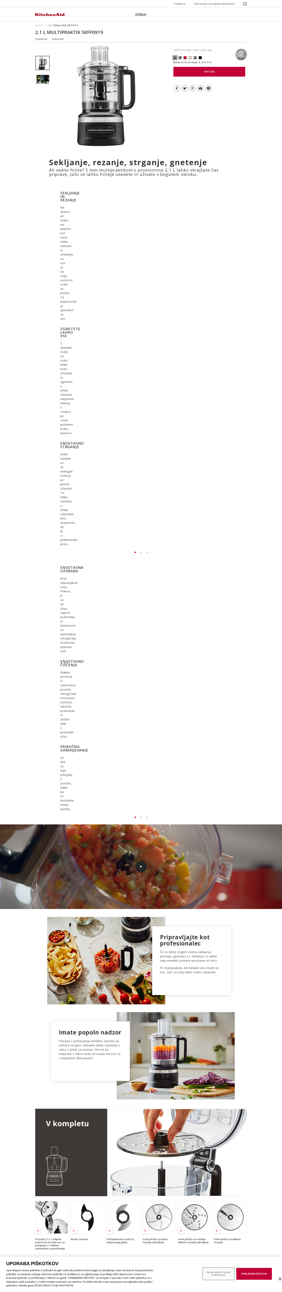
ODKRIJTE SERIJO (196, 1183)
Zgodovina (41, 1230)
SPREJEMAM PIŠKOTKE (254, 1274)
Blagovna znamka (45, 1224)
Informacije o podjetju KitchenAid (214, 3)
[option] (42, 63)
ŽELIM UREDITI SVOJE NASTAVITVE (218, 1273)
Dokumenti (58, 39)
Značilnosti (41, 39)
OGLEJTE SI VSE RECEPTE (65, 1088)
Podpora (180, 3)
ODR (37, 1235)
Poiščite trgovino (44, 1251)
